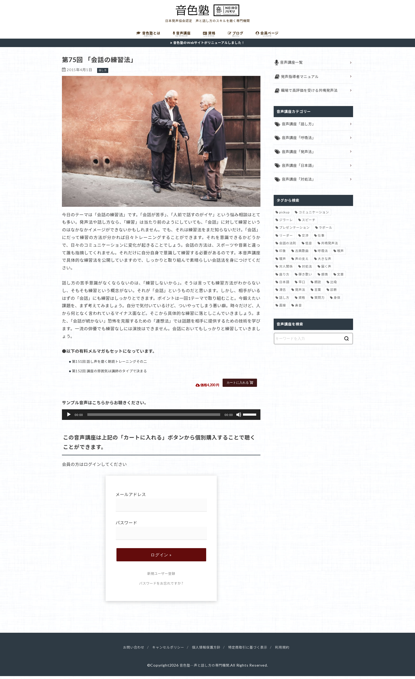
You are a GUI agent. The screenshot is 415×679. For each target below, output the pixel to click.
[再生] (68, 417)
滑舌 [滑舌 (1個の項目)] (282, 294)
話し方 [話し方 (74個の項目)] (284, 301)
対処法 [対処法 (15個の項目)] (307, 270)
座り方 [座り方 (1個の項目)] (284, 278)
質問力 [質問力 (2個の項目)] (319, 301)
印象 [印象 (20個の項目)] (282, 255)
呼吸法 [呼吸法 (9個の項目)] (323, 255)
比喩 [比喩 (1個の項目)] (333, 286)
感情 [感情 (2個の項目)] (324, 278)
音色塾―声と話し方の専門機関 (204, 668)
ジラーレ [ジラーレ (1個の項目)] (286, 224)
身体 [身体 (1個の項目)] (337, 301)
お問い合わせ (127, 650)
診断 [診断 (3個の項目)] (333, 294)
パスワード (161, 533)
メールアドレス (161, 505)
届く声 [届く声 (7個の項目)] (326, 270)
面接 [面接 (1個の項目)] (282, 309)
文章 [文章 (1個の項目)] (340, 278)
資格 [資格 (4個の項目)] (302, 301)
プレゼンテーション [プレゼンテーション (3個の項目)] (294, 231)
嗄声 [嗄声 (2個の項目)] (282, 262)
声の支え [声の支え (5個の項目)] (302, 262)
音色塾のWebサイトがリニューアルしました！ (209, 46)
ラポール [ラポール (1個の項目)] (325, 231)
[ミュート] (238, 417)
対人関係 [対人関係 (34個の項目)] (286, 270)
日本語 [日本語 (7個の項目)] (284, 286)
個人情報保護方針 (206, 650)
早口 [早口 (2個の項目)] (302, 286)
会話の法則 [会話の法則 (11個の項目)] (287, 247)
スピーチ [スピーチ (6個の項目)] (308, 224)
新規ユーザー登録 (161, 577)
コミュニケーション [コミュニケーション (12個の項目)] (314, 216)
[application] (161, 417)
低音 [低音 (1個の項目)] (308, 247)
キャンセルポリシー (165, 650)
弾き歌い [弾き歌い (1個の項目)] (305, 278)
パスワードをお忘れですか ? (161, 586)
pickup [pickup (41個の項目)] (284, 216)
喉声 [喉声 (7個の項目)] (340, 255)
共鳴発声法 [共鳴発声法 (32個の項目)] (329, 247)
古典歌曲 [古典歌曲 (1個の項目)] (302, 255)
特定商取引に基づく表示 (251, 650)
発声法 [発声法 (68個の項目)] (300, 294)
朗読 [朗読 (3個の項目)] (317, 286)
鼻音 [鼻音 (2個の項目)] (298, 309)
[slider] (153, 417)
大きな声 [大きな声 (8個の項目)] (324, 262)
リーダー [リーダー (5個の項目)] (286, 239)
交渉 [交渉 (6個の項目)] (305, 239)
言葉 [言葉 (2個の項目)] (317, 294)
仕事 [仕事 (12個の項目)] (321, 239)
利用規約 (289, 650)
